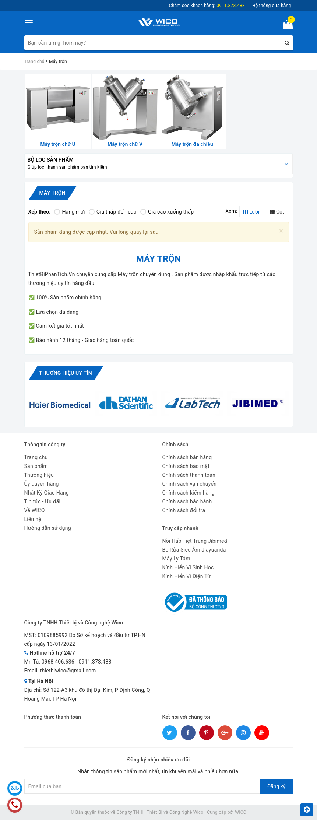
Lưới (251, 212)
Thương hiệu (39, 475)
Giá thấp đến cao (113, 212)
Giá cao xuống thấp (167, 212)
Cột (277, 212)
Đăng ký (276, 786)
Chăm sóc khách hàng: (207, 5)
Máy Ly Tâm (176, 559)
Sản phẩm (36, 466)
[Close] (281, 231)
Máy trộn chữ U (58, 144)
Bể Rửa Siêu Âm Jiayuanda (194, 550)
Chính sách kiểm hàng (188, 493)
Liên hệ (32, 519)
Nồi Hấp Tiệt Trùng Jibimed (194, 541)
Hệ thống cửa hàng (271, 5)
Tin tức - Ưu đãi (42, 501)
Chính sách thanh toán (188, 475)
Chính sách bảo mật (185, 466)
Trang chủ (36, 457)
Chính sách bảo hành (187, 501)
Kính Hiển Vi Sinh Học (188, 567)
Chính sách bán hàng (187, 457)
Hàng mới (69, 212)
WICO (240, 812)
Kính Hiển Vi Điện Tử (186, 576)
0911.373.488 (94, 662)
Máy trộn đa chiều (192, 144)
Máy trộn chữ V (125, 144)
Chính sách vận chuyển (189, 484)
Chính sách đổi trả (183, 510)
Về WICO (34, 510)
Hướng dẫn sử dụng (47, 528)
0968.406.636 (58, 662)
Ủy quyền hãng (41, 484)
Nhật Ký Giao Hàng (46, 493)
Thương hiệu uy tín (65, 373)
